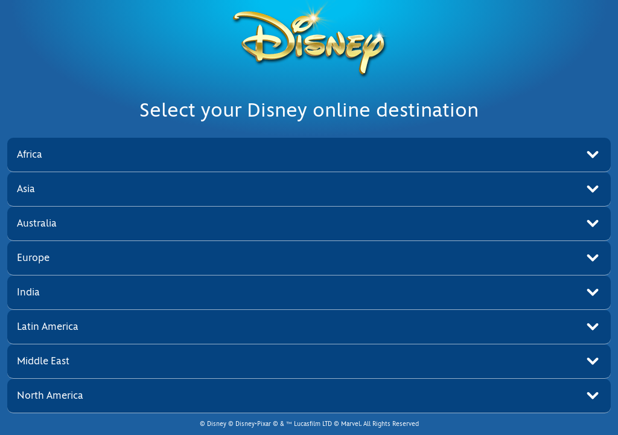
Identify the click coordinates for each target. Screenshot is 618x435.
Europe (33, 257)
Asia (26, 189)
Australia (37, 223)
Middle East (43, 361)
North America (50, 395)
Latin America (47, 326)
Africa (29, 154)
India (28, 292)
